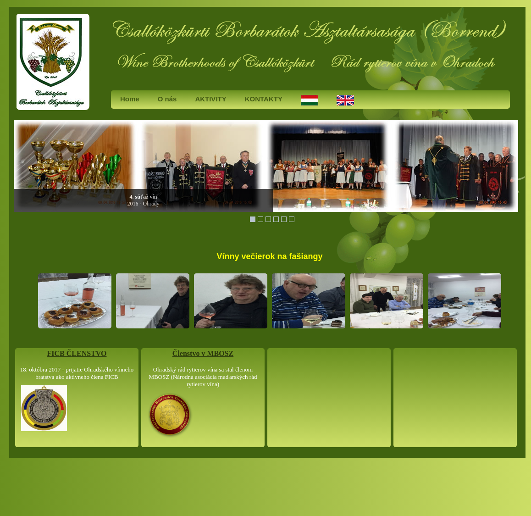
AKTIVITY (210, 99)
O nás (167, 99)
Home (129, 99)
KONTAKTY (263, 99)
